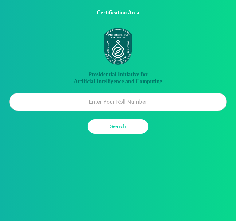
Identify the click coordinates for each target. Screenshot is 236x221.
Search (118, 126)
